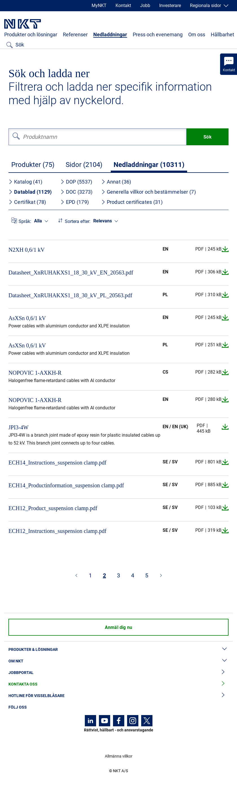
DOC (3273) (76, 192)
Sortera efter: (77, 221)
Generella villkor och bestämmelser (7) (148, 192)
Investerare (170, 5)
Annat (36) (116, 182)
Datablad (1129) (30, 192)
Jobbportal (118, 672)
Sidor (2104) (84, 165)
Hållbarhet (222, 34)
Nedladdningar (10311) (149, 165)
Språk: (25, 221)
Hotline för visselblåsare (118, 696)
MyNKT (99, 5)
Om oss (196, 34)
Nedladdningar (110, 34)
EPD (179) (74, 202)
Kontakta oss (118, 684)
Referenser (75, 34)
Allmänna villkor (118, 756)
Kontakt (123, 5)
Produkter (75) (32, 165)
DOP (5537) (76, 182)
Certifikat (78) (27, 202)
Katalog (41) (25, 182)
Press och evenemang (158, 34)
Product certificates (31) (132, 202)
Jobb (145, 5)
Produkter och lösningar (30, 34)
